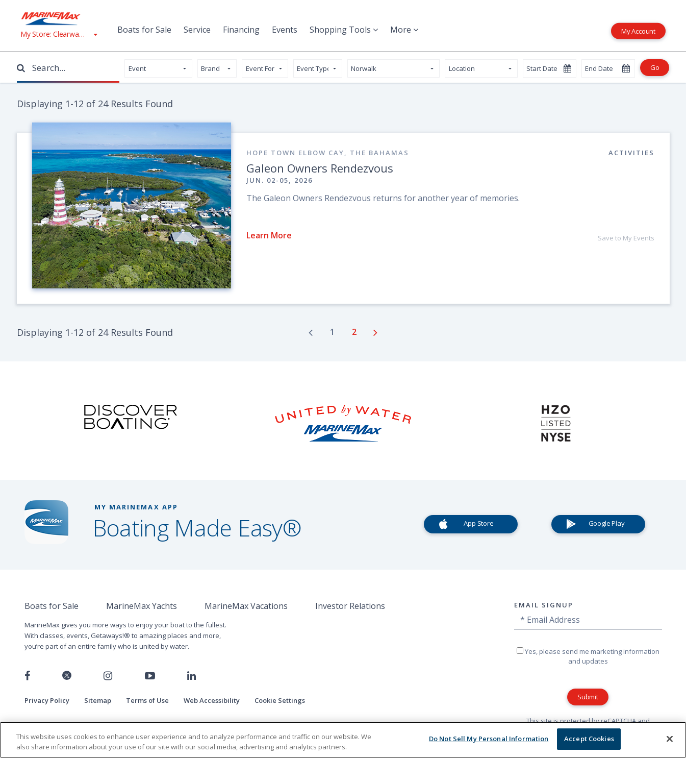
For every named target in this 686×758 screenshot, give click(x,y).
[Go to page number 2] (355, 331)
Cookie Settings (280, 700)
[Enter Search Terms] (71, 67)
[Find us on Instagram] (108, 676)
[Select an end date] (608, 68)
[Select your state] (481, 68)
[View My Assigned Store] (58, 34)
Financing (241, 29)
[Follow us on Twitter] (66, 676)
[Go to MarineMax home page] (58, 18)
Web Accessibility (212, 700)
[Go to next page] (375, 332)
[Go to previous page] (311, 332)
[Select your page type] (158, 68)
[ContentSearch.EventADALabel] (217, 68)
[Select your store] (393, 68)
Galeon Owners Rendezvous (319, 168)
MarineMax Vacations (246, 606)
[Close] (669, 738)
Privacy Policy (46, 700)
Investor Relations (350, 606)
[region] (343, 740)
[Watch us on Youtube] (150, 676)
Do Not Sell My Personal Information (489, 738)
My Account (638, 30)
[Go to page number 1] (333, 331)
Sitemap (97, 700)
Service (197, 29)
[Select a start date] (549, 68)
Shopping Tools (344, 29)
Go (654, 67)
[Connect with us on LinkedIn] (191, 676)
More (404, 29)
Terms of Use (147, 700)
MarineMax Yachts (141, 606)
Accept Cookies (589, 738)
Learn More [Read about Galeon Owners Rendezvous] (269, 235)
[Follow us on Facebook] (27, 676)
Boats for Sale (144, 29)
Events (284, 29)
